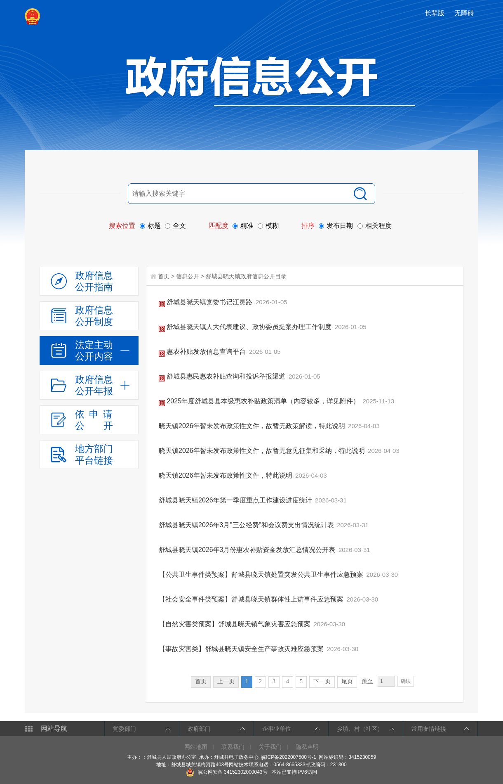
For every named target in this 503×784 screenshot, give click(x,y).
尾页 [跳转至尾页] (347, 681)
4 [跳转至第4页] (287, 681)
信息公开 (187, 276)
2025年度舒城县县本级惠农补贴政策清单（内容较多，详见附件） (260, 401)
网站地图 (195, 747)
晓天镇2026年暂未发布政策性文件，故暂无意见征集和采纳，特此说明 (263, 450)
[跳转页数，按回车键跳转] (386, 681)
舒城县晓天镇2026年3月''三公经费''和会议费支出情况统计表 (247, 524)
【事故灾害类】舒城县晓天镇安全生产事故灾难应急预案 (242, 648)
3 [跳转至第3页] (274, 681)
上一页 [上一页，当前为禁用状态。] (226, 681)
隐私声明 (307, 747)
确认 (406, 681)
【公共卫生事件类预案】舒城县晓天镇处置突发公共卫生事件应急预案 (262, 574)
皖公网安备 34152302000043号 (226, 772)
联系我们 (232, 747)
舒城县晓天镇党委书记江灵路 (206, 302)
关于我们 (270, 747)
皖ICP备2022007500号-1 (288, 757)
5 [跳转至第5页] (301, 681)
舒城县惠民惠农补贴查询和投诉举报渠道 (223, 376)
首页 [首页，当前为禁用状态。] (201, 681)
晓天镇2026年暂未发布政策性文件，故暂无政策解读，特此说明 (253, 425)
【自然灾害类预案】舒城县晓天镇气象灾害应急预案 (235, 624)
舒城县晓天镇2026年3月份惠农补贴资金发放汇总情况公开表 (248, 549)
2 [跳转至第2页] (260, 681)
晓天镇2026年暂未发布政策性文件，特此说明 (226, 475)
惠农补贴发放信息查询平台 (203, 351)
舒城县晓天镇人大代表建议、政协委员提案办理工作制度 (246, 326)
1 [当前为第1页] (246, 681)
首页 (163, 276)
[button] (435, 13)
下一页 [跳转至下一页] (322, 681)
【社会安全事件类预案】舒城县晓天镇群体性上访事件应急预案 (252, 599)
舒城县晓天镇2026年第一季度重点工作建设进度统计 (236, 500)
